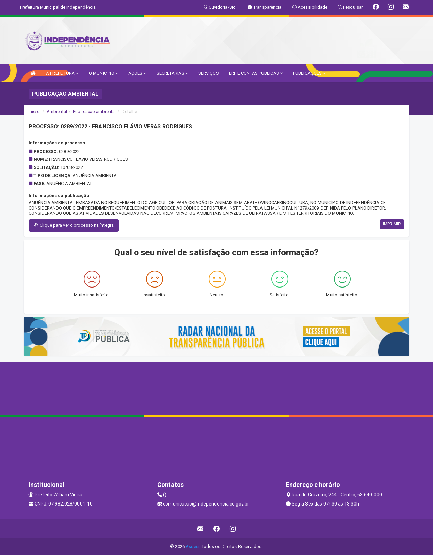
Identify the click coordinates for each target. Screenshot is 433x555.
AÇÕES (137, 73)
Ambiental (57, 111)
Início (34, 111)
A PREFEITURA (62, 73)
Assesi (193, 546)
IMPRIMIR (392, 224)
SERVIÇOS (208, 73)
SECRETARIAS (172, 73)
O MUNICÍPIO (103, 73)
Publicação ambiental (94, 111)
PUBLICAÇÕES (309, 73)
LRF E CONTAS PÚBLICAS (256, 73)
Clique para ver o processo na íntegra (74, 225)
